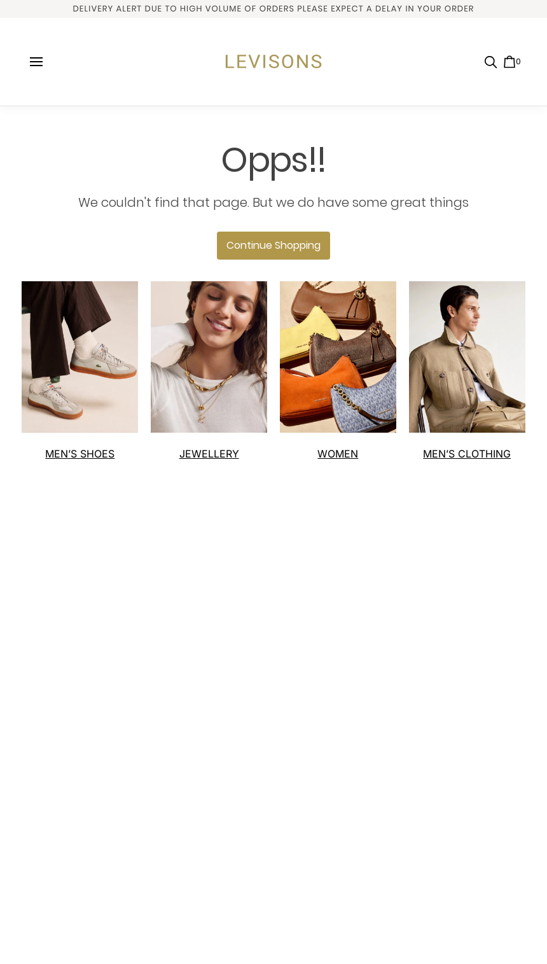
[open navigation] (36, 62)
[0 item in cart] (512, 61)
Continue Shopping (273, 245)
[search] (491, 62)
